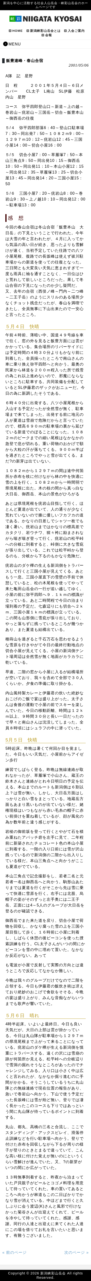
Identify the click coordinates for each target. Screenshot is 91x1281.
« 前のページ (14, 1252)
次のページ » (76, 1252)
